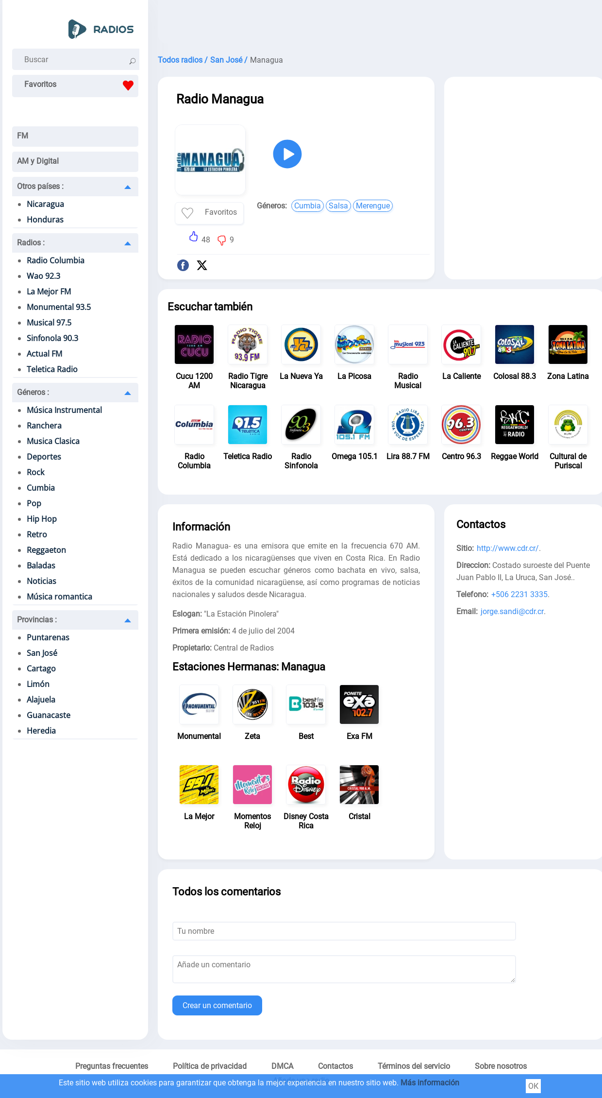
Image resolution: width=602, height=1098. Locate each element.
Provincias (37, 619)
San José (42, 653)
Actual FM (44, 353)
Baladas (41, 565)
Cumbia (41, 487)
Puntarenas (48, 637)
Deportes (44, 456)
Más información (430, 1082)
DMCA (282, 1066)
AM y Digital (38, 161)
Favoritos (81, 85)
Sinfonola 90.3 (52, 338)
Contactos (335, 1066)
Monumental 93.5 (59, 307)
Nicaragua (45, 204)
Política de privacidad (210, 1066)
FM (22, 135)
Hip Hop (42, 519)
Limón (38, 684)
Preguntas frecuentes (111, 1066)
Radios (31, 242)
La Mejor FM (49, 291)
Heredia (41, 730)
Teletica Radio (52, 369)
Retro (37, 534)
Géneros (33, 392)
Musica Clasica (53, 441)
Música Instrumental (64, 410)
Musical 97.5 (49, 322)
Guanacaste (48, 715)
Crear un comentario (217, 1005)
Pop (34, 503)
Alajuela (41, 699)
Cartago (41, 668)
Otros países (40, 186)
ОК (533, 1086)
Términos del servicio (414, 1066)
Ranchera (44, 425)
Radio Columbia (55, 260)
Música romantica (59, 596)
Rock (35, 472)
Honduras (45, 219)
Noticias (41, 581)
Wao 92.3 (43, 276)
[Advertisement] (524, 149)
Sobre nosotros (501, 1066)
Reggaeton (46, 550)
